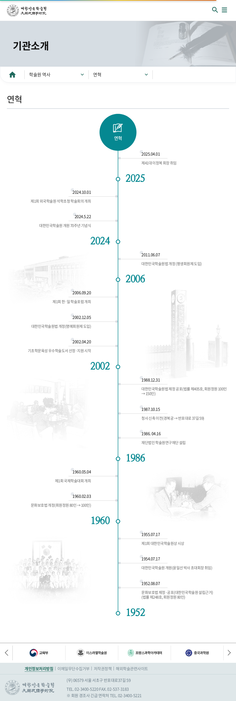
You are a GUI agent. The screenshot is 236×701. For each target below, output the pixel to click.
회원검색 (215, 10)
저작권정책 (103, 668)
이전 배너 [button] (8, 653)
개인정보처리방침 (39, 668)
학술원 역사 (39, 74)
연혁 (97, 74)
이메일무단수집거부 (73, 668)
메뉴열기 (224, 10)
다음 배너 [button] (227, 653)
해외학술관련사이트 (132, 668)
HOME (12, 75)
